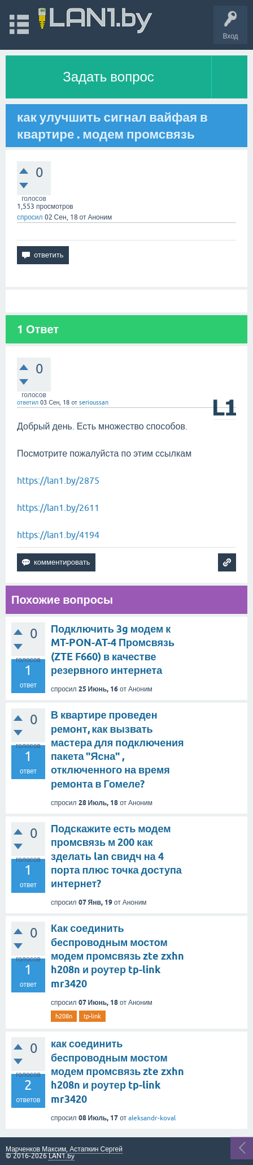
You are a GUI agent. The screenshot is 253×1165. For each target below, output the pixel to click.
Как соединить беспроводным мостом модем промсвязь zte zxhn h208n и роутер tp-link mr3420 (117, 955)
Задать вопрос (108, 76)
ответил (27, 402)
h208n (63, 1016)
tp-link (92, 1016)
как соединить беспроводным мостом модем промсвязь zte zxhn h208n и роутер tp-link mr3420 (117, 1071)
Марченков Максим (36, 1149)
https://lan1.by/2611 (58, 507)
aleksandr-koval (152, 1118)
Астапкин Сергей (96, 1149)
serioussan (93, 402)
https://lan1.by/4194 (58, 535)
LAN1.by (62, 1156)
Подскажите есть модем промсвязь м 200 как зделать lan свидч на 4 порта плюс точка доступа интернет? (116, 856)
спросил (30, 217)
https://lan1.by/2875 (58, 480)
